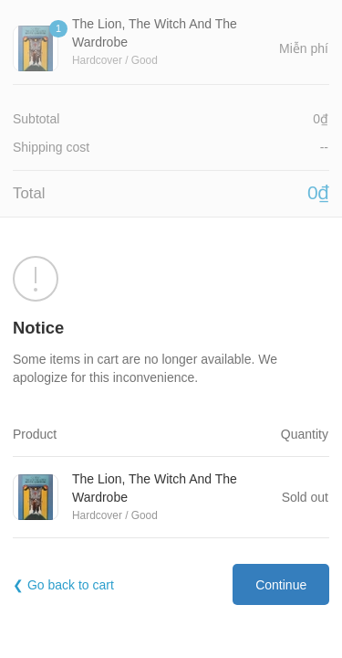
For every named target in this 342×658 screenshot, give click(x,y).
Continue (280, 585)
